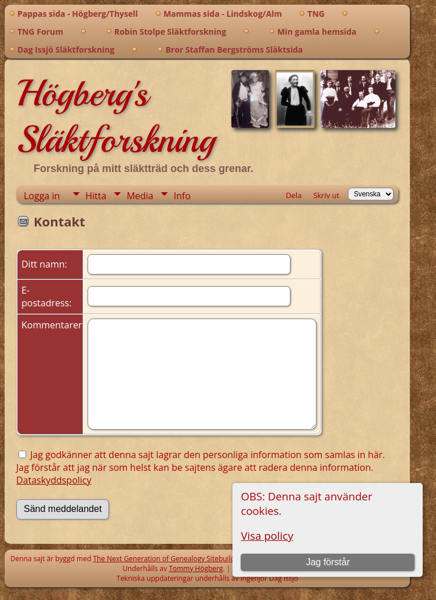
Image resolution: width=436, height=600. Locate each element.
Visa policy (267, 535)
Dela (293, 195)
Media (139, 195)
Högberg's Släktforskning (115, 116)
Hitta (95, 195)
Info (181, 195)
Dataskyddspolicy (54, 480)
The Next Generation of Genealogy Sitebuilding (169, 559)
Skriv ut (326, 195)
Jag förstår (328, 562)
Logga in (42, 195)
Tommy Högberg (196, 568)
